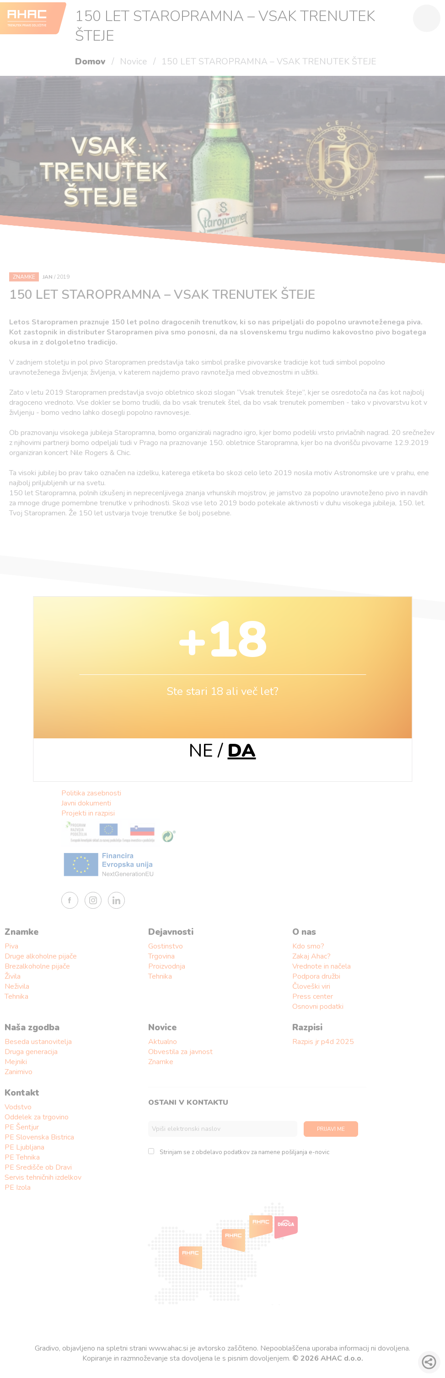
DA (241, 750)
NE (201, 750)
